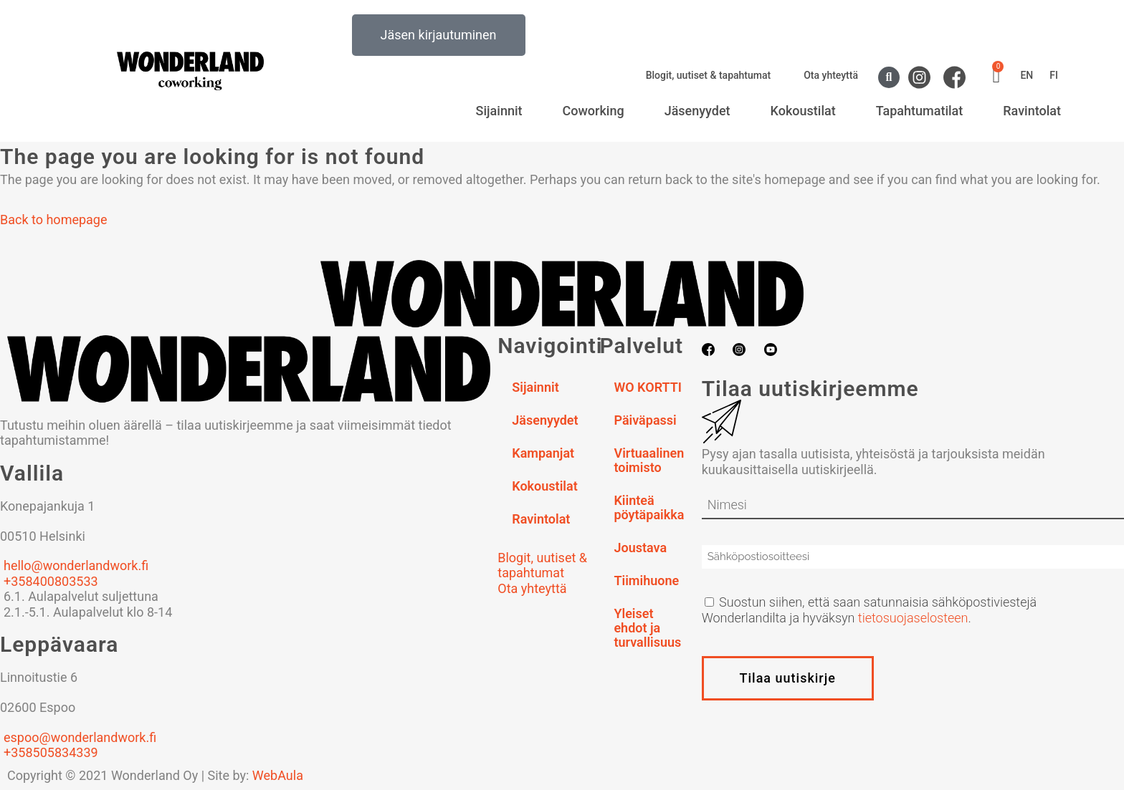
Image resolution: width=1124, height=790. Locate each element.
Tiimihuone (646, 580)
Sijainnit (499, 110)
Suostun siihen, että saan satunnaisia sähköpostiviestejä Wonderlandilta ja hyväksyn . (869, 609)
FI (1053, 75)
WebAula (277, 775)
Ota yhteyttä (831, 75)
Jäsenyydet (697, 110)
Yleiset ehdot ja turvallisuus (647, 628)
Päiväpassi (645, 420)
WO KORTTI (648, 387)
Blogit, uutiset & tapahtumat (708, 75)
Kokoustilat (803, 110)
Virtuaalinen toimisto (649, 460)
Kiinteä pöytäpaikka (649, 507)
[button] (889, 77)
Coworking (593, 110)
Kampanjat (543, 453)
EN (1026, 75)
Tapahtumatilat (919, 110)
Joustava (640, 547)
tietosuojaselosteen (913, 617)
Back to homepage (54, 219)
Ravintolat (1032, 110)
